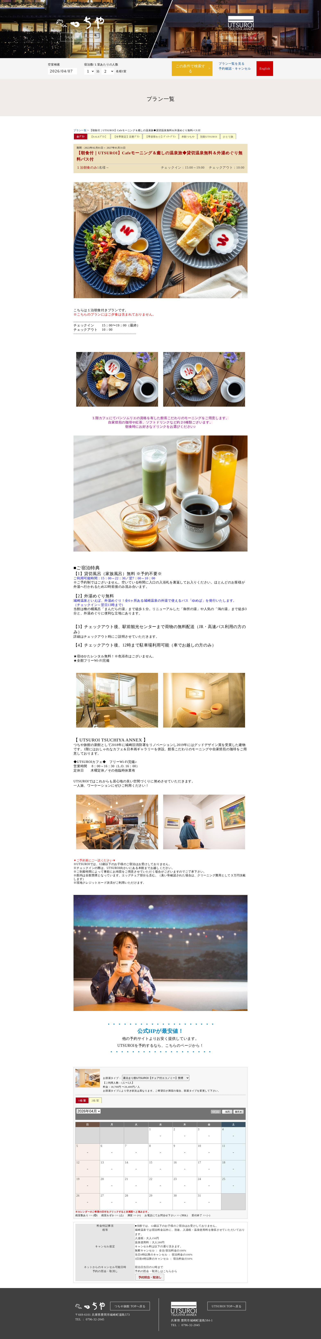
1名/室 (82, 1098)
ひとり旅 (228, 134)
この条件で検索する (190, 67)
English (265, 67)
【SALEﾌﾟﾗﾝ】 (99, 134)
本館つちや (188, 134)
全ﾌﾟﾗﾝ (81, 134)
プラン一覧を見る (231, 65)
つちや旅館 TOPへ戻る (80, 37)
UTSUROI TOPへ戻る (240, 37)
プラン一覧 (80, 128)
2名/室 (95, 1098)
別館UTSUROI (208, 134)
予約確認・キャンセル (235, 69)
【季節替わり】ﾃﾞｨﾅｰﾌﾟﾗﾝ (160, 134)
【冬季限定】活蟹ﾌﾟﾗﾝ (126, 134)
